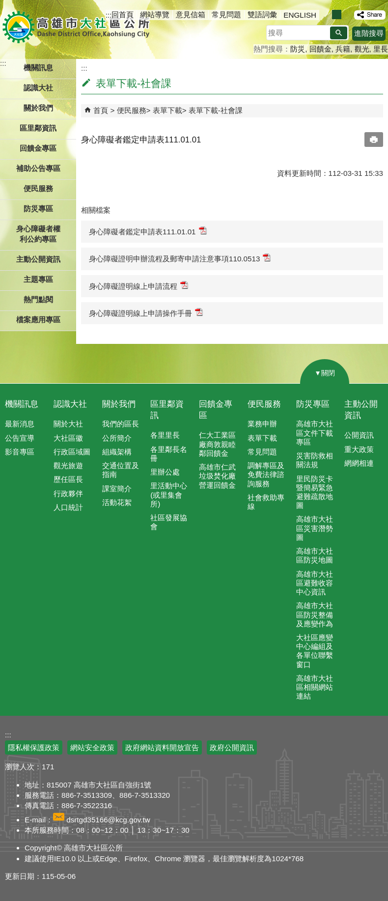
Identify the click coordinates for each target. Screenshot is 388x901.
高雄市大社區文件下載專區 (314, 433)
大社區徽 (68, 438)
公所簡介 (117, 438)
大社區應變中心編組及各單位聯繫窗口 (314, 651)
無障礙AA (352, 742)
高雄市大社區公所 (77, 27)
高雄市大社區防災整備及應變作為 (314, 614)
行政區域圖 (72, 452)
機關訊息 (21, 404)
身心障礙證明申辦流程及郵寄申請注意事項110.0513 (180, 258)
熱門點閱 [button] (38, 299)
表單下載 (167, 110)
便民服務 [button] (38, 188)
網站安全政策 (92, 747)
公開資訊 (359, 435)
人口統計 (68, 507)
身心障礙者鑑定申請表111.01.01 (148, 231)
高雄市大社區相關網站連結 (314, 687)
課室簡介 (117, 488)
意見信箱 (190, 14)
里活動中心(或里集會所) (168, 494)
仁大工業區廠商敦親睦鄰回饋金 (217, 444)
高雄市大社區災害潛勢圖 (314, 528)
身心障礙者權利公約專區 (38, 234)
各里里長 (165, 435)
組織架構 (117, 452)
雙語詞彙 (262, 14)
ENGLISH (299, 15)
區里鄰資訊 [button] (38, 128)
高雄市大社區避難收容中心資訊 (314, 583)
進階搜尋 (369, 33)
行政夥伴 (68, 493)
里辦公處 (165, 472)
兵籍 (342, 49)
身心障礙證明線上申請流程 (138, 285)
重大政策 (359, 449)
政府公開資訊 (232, 747)
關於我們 (119, 404)
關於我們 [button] (38, 108)
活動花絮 (117, 502)
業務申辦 (262, 424)
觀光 (362, 49)
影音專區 (19, 452)
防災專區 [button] (38, 208)
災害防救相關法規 (314, 460)
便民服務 (131, 110)
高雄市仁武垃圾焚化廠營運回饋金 (217, 476)
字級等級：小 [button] (326, 14)
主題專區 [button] (38, 279)
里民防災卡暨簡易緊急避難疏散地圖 (314, 492)
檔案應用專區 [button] (38, 319)
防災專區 (313, 404)
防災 (297, 49)
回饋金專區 (38, 148)
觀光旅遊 (68, 465)
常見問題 (226, 14)
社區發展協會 (168, 522)
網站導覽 (154, 14)
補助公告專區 (38, 168)
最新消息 (19, 424)
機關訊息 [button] (38, 67)
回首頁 (122, 14)
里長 (380, 49)
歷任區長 (68, 479)
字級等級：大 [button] (347, 14)
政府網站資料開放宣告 (162, 747)
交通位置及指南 (120, 470)
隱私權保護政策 (33, 747)
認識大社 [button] (38, 88)
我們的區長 (120, 424)
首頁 (100, 110)
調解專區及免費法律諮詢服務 (266, 474)
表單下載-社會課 (216, 110)
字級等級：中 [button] (336, 14)
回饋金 (320, 49)
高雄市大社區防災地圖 (314, 555)
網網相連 (359, 463)
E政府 (303, 742)
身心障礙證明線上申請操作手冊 (146, 312)
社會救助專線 (266, 501)
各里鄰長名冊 (168, 453)
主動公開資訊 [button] (38, 259)
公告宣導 (19, 438)
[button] (338, 33)
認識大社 (70, 404)
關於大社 (68, 424)
